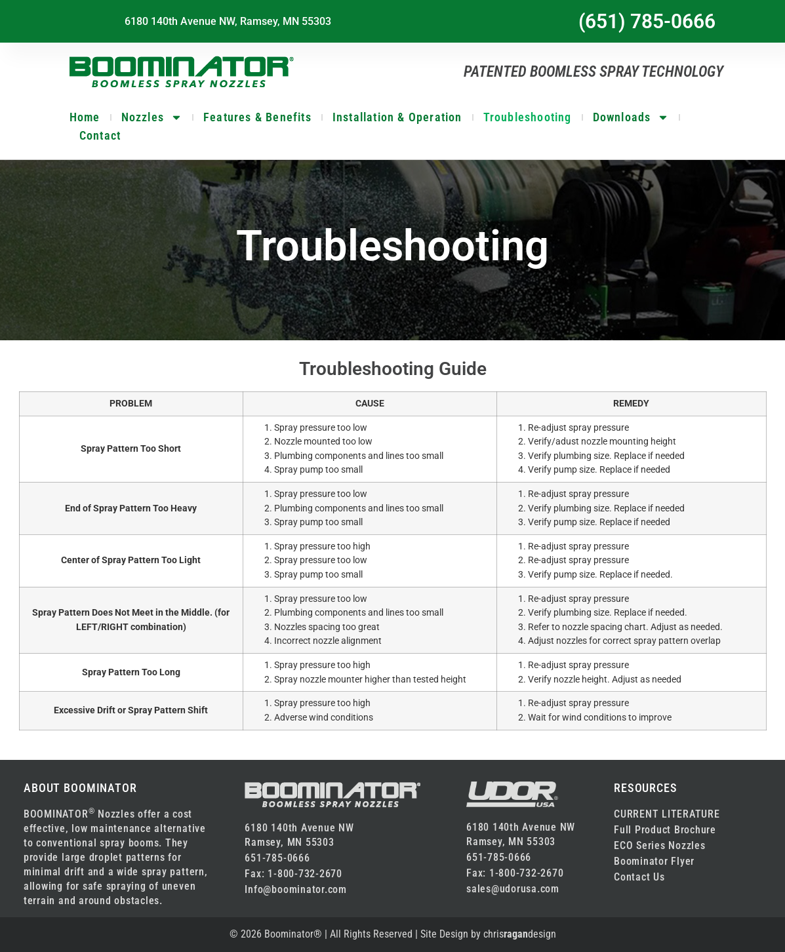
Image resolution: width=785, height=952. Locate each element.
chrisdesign (519, 934)
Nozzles (151, 117)
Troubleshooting (527, 117)
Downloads (631, 117)
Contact (100, 135)
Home (85, 117)
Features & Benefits (257, 117)
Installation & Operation (397, 117)
